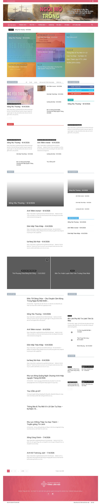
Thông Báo (42, 25)
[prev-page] (8, 118)
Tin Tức (33, 25)
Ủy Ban (67, 25)
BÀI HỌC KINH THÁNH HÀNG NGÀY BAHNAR (18, 64)
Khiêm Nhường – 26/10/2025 (84, 346)
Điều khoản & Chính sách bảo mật (81, 502)
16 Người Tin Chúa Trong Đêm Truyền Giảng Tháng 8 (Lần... (73, 370)
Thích (91, 86)
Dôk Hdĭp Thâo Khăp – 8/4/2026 (55, 94)
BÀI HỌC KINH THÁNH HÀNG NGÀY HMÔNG (47, 49)
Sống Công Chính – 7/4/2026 (38, 437)
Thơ (68, 35)
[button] (92, 25)
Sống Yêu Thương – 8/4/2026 (23, 29)
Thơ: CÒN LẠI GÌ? (51, 161)
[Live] (31, 82)
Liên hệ (92, 502)
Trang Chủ (23, 25)
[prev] (89, 30)
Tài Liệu (59, 25)
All (26, 82)
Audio (35, 82)
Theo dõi (90, 90)
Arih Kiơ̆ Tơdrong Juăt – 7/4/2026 (40, 453)
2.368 (22, 471)
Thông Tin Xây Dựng (72, 382)
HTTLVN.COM (76, 25)
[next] (92, 30)
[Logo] (12, 25)
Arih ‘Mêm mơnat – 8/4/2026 (54, 86)
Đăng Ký (91, 93)
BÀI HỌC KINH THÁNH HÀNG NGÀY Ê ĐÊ (46, 35)
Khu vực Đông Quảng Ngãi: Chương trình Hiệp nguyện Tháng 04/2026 (55, 111)
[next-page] (11, 118)
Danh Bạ (51, 25)
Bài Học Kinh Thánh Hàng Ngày (16, 35)
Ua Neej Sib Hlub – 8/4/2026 (54, 102)
